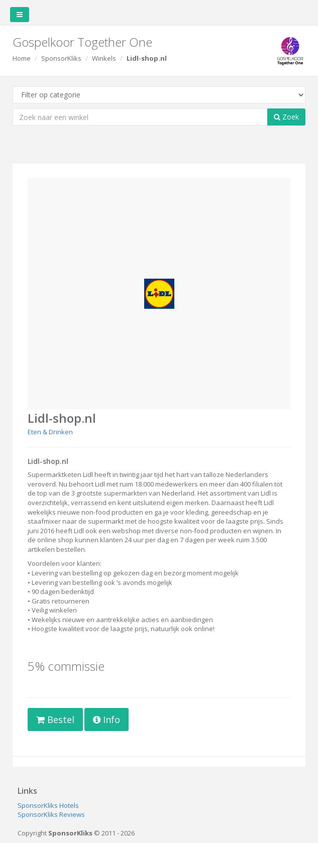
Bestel (55, 719)
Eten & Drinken (50, 431)
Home (22, 58)
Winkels (104, 58)
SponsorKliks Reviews (51, 814)
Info (106, 719)
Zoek (286, 117)
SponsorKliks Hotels (48, 805)
